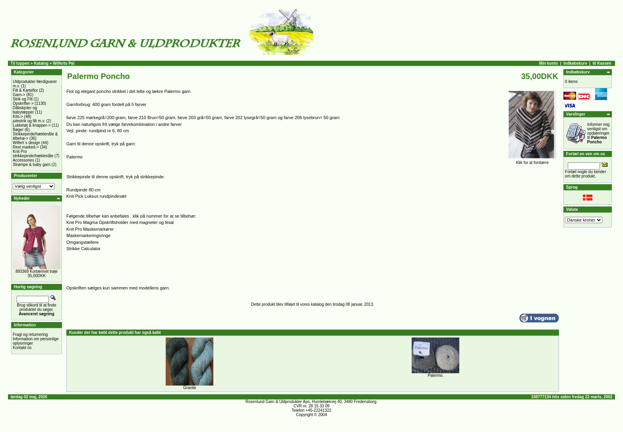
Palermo (74, 156)
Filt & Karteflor (25, 90)
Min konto (548, 63)
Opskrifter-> (23, 103)
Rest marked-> (26, 147)
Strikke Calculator (83, 248)
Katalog (41, 63)
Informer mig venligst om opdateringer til (598, 133)
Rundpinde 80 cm (83, 189)
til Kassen (601, 63)
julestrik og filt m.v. (29, 121)
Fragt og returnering (30, 334)
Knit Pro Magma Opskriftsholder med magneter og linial (120, 222)
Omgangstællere (82, 242)
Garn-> (19, 95)
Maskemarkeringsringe (88, 235)
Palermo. (435, 375)
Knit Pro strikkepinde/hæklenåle (33, 153)
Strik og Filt (23, 99)
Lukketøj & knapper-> (31, 125)
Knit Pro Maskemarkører (90, 229)
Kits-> (18, 116)
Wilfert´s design (26, 143)
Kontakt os (22, 347)
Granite (189, 388)
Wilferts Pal (63, 63)
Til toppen (20, 63)
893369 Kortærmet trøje (36, 271)
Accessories (23, 160)
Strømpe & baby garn (31, 164)
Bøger (18, 129)
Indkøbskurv (575, 63)
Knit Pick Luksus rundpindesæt (96, 196)
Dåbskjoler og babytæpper (25, 110)
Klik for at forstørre (532, 161)
